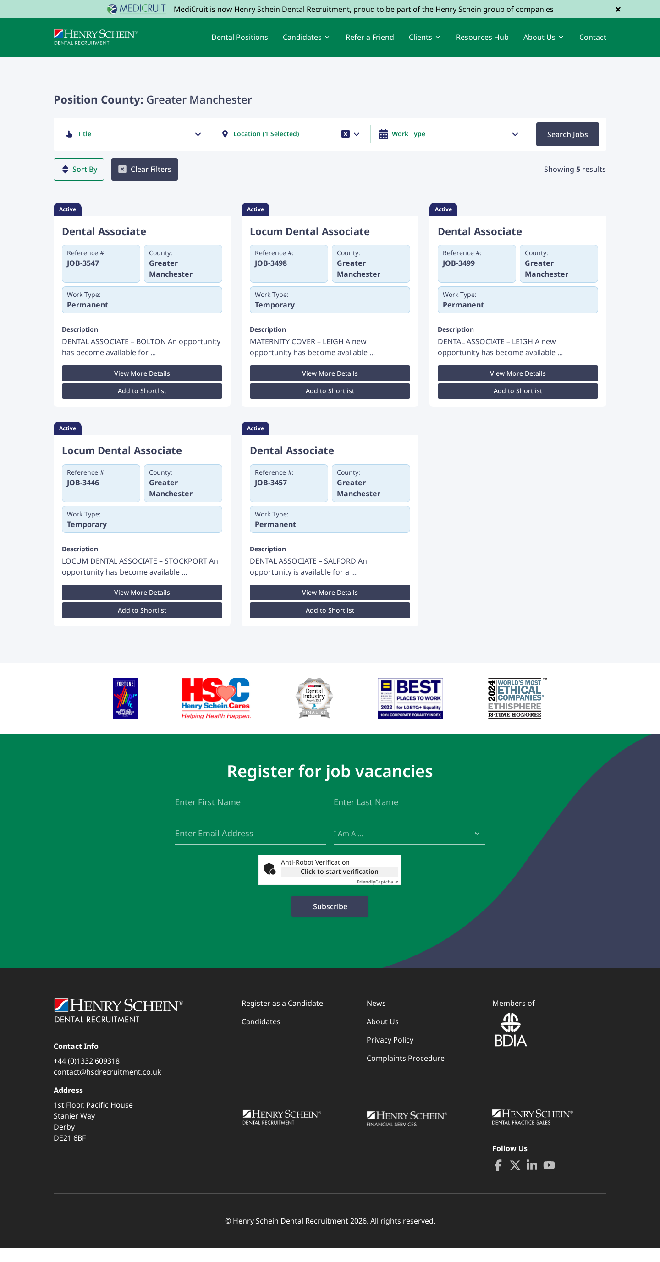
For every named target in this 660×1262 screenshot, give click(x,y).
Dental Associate (104, 239)
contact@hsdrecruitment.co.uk (107, 1086)
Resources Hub (482, 41)
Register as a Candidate (282, 1017)
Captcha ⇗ (377, 895)
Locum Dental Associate (310, 239)
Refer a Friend (370, 41)
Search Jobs (567, 142)
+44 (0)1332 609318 (87, 1075)
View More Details (142, 382)
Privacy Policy (390, 1053)
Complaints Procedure (406, 1072)
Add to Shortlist (142, 399)
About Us (383, 1035)
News (376, 1017)
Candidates (261, 1035)
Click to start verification (340, 885)
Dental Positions (239, 41)
